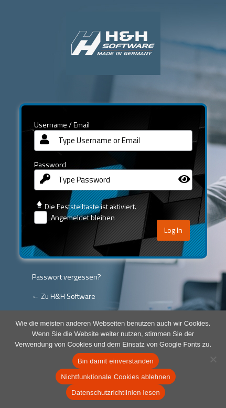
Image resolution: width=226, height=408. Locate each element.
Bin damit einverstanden (116, 361)
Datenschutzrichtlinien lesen (115, 392)
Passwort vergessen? (66, 276)
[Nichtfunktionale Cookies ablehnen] (213, 359)
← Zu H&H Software (63, 296)
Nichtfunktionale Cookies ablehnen (115, 377)
